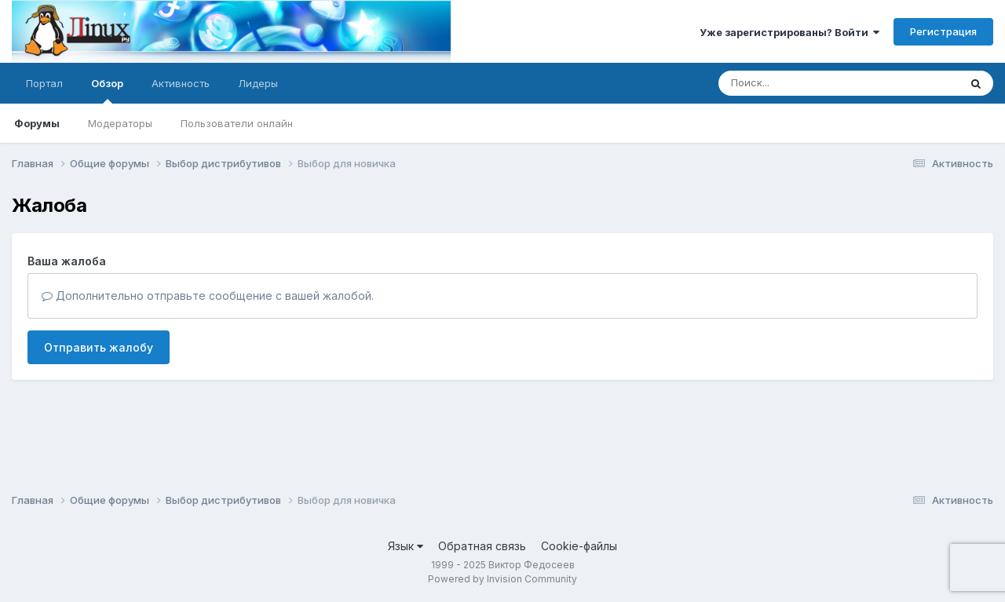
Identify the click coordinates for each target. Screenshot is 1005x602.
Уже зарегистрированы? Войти (789, 32)
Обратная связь (482, 546)
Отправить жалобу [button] (98, 347)
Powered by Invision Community (502, 579)
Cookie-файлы (579, 546)
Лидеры (258, 83)
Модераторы (120, 123)
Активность (181, 83)
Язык (405, 546)
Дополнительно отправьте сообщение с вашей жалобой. (208, 295)
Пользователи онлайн (237, 123)
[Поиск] (808, 83)
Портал (44, 83)
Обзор (107, 90)
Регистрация (943, 31)
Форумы (37, 123)
